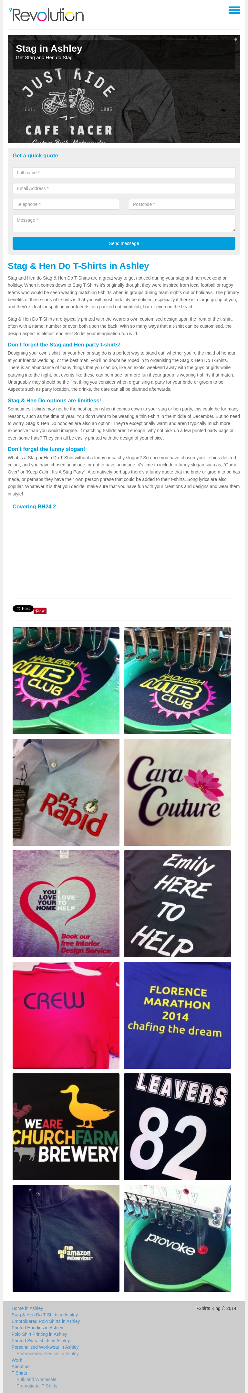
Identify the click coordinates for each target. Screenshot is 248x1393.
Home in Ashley (27, 1308)
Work (17, 1360)
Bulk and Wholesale (36, 1379)
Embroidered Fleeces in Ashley (47, 1353)
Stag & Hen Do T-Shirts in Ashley (45, 1314)
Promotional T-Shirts (36, 1385)
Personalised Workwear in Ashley (45, 1347)
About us (20, 1366)
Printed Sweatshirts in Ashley (41, 1340)
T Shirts (19, 1373)
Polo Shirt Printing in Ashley (39, 1334)
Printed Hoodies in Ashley (37, 1327)
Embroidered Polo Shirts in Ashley (46, 1321)
